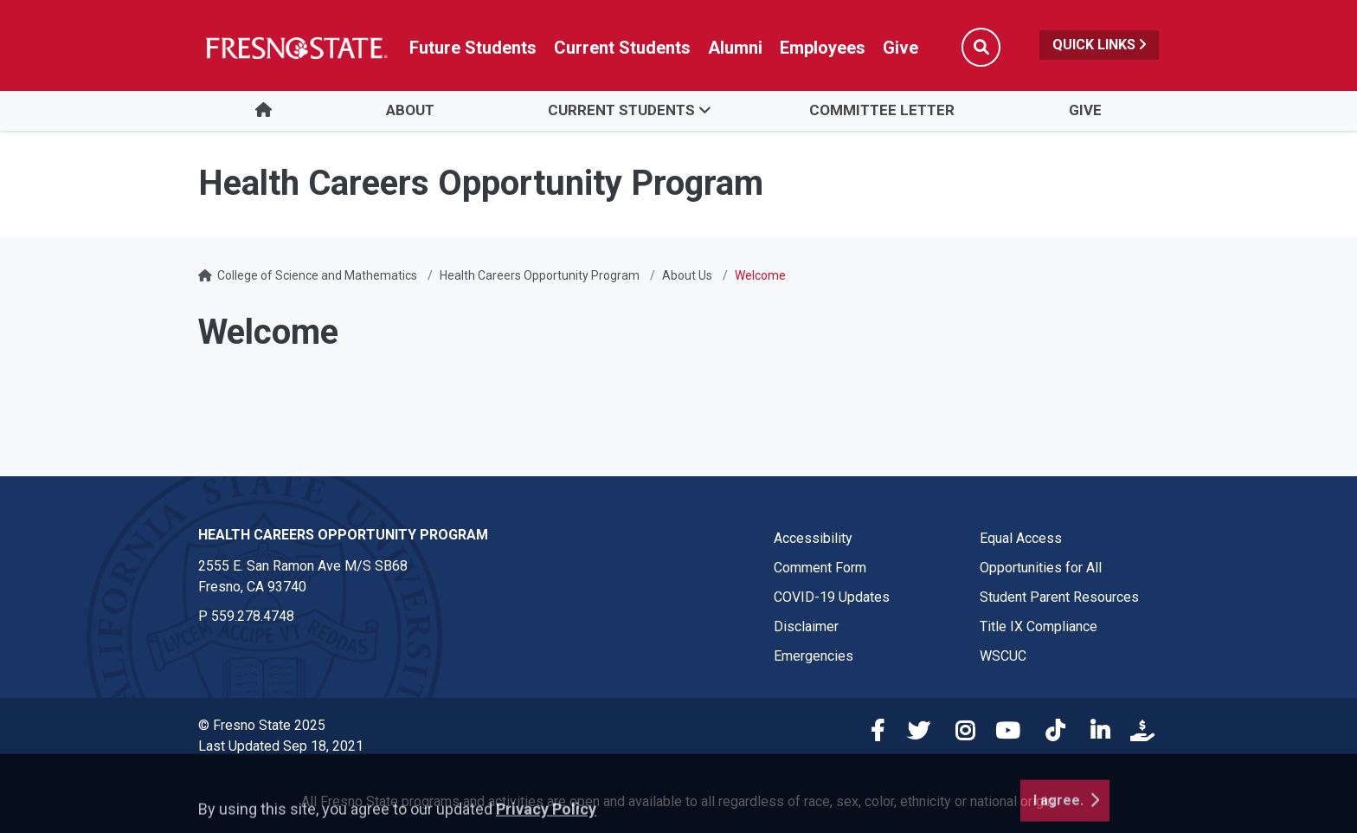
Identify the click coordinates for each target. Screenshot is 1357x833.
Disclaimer (806, 626)
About (410, 110)
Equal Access (1021, 538)
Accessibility (813, 538)
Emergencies (813, 656)
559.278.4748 (252, 616)
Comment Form (820, 567)
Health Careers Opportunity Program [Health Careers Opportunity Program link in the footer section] (343, 534)
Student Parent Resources (1059, 597)
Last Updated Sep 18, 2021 (280, 746)
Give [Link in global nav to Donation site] (900, 47)
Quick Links (1099, 44)
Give (1085, 110)
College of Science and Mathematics (317, 275)
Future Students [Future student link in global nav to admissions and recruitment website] (473, 47)
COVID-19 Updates (832, 597)
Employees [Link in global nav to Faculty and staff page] (822, 47)
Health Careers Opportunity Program (540, 275)
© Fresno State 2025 (261, 725)
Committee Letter (882, 110)
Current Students (621, 110)
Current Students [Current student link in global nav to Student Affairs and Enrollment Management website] (622, 47)
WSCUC (1003, 656)
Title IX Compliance (1038, 626)
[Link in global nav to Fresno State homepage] (295, 48)
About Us (687, 275)
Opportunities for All (1041, 567)
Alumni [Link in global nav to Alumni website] (735, 47)
